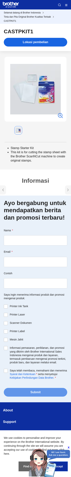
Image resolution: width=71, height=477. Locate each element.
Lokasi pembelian (35, 42)
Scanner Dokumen (21, 322)
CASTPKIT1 (10, 21)
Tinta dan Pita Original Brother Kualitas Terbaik (27, 17)
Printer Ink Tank (19, 306)
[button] (8, 130)
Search (59, 5)
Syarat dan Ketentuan (22, 374)
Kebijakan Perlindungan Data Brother (31, 377)
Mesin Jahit (16, 339)
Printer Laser (17, 314)
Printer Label (17, 331)
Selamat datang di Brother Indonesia (22, 12)
